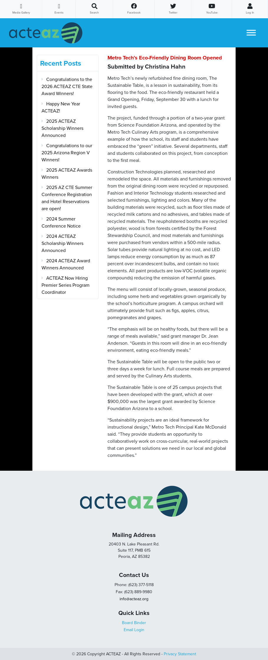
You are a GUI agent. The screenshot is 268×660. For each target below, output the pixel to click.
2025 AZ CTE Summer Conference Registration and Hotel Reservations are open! (67, 198)
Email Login (134, 629)
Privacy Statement (180, 653)
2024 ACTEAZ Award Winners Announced (66, 264)
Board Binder (134, 622)
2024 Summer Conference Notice (61, 222)
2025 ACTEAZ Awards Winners (67, 173)
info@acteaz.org (134, 598)
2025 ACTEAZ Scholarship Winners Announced (62, 128)
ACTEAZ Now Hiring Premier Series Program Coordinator (66, 285)
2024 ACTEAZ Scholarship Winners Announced (62, 243)
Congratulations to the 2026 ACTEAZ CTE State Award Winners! (67, 87)
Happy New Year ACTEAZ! (61, 107)
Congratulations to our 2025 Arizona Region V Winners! (67, 153)
